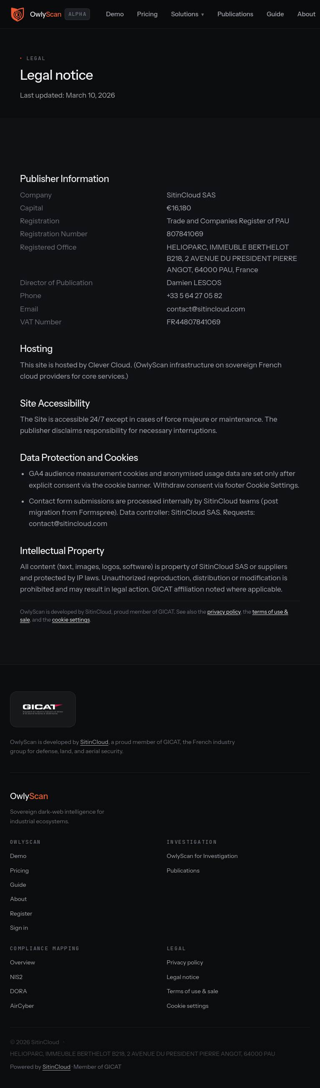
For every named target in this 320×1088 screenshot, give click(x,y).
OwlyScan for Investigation (202, 856)
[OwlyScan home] (50, 14)
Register (21, 913)
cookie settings (71, 619)
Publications (235, 14)
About (18, 899)
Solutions (187, 14)
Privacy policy (185, 962)
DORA (18, 991)
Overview (22, 962)
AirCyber (22, 1006)
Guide (275, 14)
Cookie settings (188, 1006)
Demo (115, 14)
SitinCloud (94, 742)
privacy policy (223, 611)
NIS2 (16, 977)
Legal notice (183, 977)
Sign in (19, 927)
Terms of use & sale (192, 991)
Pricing (147, 14)
